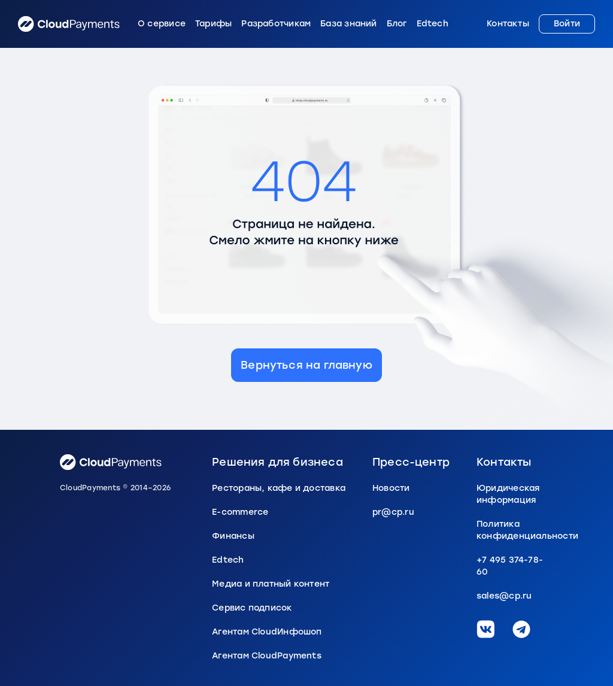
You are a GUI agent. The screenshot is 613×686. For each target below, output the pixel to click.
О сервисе (162, 24)
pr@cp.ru (393, 512)
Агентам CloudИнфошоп (266, 632)
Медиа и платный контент (270, 584)
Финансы (233, 536)
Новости (391, 488)
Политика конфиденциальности (515, 530)
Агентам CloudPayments (266, 656)
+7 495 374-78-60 (510, 566)
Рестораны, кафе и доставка (278, 488)
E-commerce (240, 512)
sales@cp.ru (504, 596)
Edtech (432, 24)
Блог (397, 24)
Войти (567, 24)
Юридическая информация (508, 494)
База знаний (348, 24)
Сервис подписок (252, 608)
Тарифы (213, 24)
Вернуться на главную (306, 365)
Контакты (508, 24)
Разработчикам (276, 24)
